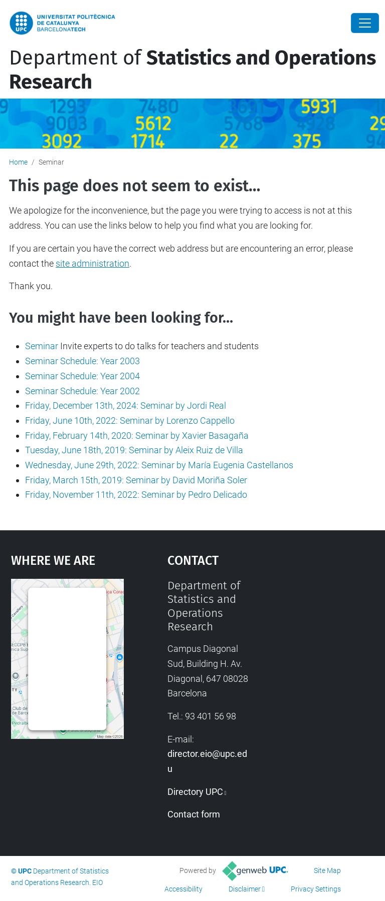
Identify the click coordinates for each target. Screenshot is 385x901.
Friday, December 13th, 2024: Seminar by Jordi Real (125, 405)
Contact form (193, 814)
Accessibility (183, 889)
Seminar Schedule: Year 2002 (82, 391)
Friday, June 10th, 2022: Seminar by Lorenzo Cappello (130, 420)
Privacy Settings (316, 889)
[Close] (365, 23)
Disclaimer (245, 889)
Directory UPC (195, 791)
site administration (92, 263)
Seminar (41, 346)
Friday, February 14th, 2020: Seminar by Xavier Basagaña (137, 435)
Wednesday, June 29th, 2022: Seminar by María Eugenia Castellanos (159, 465)
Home (18, 162)
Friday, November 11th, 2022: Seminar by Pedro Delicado (136, 494)
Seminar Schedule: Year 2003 (82, 361)
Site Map (327, 870)
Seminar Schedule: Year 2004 (82, 376)
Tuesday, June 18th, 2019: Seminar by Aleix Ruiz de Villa (134, 450)
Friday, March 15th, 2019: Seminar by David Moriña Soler (136, 480)
